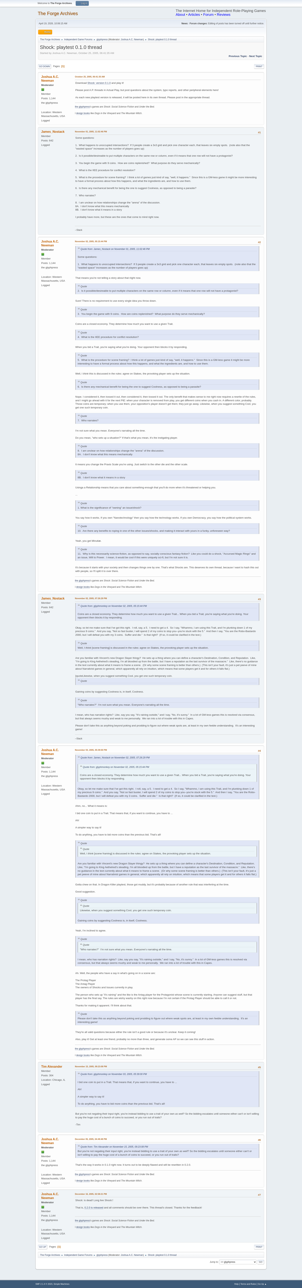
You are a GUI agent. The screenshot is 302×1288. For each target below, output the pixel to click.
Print (259, 66)
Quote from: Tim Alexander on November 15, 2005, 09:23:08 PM (114, 1146)
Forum (208, 15)
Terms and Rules (248, 1284)
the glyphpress (82, 106)
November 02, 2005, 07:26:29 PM (91, 598)
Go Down (44, 66)
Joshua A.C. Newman (132, 39)
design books (83, 113)
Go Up (42, 1247)
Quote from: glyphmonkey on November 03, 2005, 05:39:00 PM (114, 1074)
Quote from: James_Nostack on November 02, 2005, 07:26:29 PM (115, 757)
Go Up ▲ (262, 1284)
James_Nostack (53, 131)
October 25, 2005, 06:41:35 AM (90, 77)
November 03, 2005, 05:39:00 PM (91, 750)
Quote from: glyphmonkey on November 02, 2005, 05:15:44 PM (114, 606)
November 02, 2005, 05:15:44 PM (91, 241)
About (180, 15)
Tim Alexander (51, 1066)
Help (236, 1284)
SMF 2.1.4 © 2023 (43, 1284)
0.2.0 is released (93, 1207)
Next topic (255, 56)
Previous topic (238, 56)
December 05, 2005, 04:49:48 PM (91, 1139)
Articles (194, 15)
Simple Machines (61, 1284)
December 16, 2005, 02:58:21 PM (91, 1194)
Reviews (224, 15)
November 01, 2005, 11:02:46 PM (91, 131)
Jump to (214, 1262)
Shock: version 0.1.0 (99, 82)
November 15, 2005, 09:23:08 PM (91, 1066)
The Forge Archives (58, 13)
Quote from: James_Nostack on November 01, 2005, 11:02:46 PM (115, 249)
